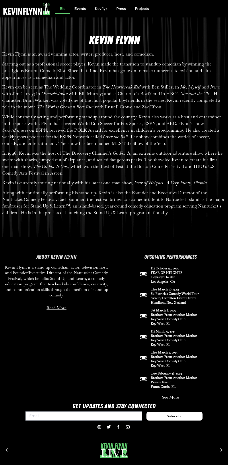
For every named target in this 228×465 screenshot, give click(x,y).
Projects (142, 9)
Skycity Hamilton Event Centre (173, 298)
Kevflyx (101, 9)
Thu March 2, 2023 (164, 352)
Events (80, 9)
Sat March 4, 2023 (163, 310)
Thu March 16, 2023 (165, 289)
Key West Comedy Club (168, 319)
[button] (6, 450)
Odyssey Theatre (163, 277)
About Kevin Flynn (56, 257)
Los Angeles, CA (163, 281)
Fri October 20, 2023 (165, 268)
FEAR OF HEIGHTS (166, 273)
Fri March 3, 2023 (163, 331)
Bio (63, 9)
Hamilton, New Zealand (168, 302)
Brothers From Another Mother (174, 315)
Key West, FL (160, 323)
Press (121, 9)
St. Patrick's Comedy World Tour (175, 294)
